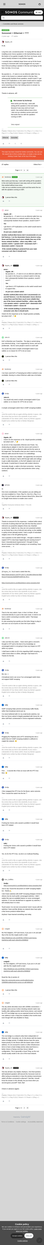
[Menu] (4, 4)
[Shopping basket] (40, 4)
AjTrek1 (7, 485)
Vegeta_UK (8, 42)
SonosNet (14, 137)
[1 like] (9, 197)
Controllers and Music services (13, 24)
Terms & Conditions (7, 1122)
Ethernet (5, 137)
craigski (7, 929)
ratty (6, 705)
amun (6, 210)
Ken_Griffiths (9, 879)
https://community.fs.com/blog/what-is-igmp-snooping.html (21, 583)
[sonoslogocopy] (22, 4)
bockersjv (8, 177)
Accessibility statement (35, 1122)
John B (7, 337)
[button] (2, 12)
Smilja (7, 393)
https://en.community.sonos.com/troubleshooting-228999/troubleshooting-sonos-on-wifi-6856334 (18, 981)
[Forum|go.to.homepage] (17, 12)
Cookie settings (21, 1122)
